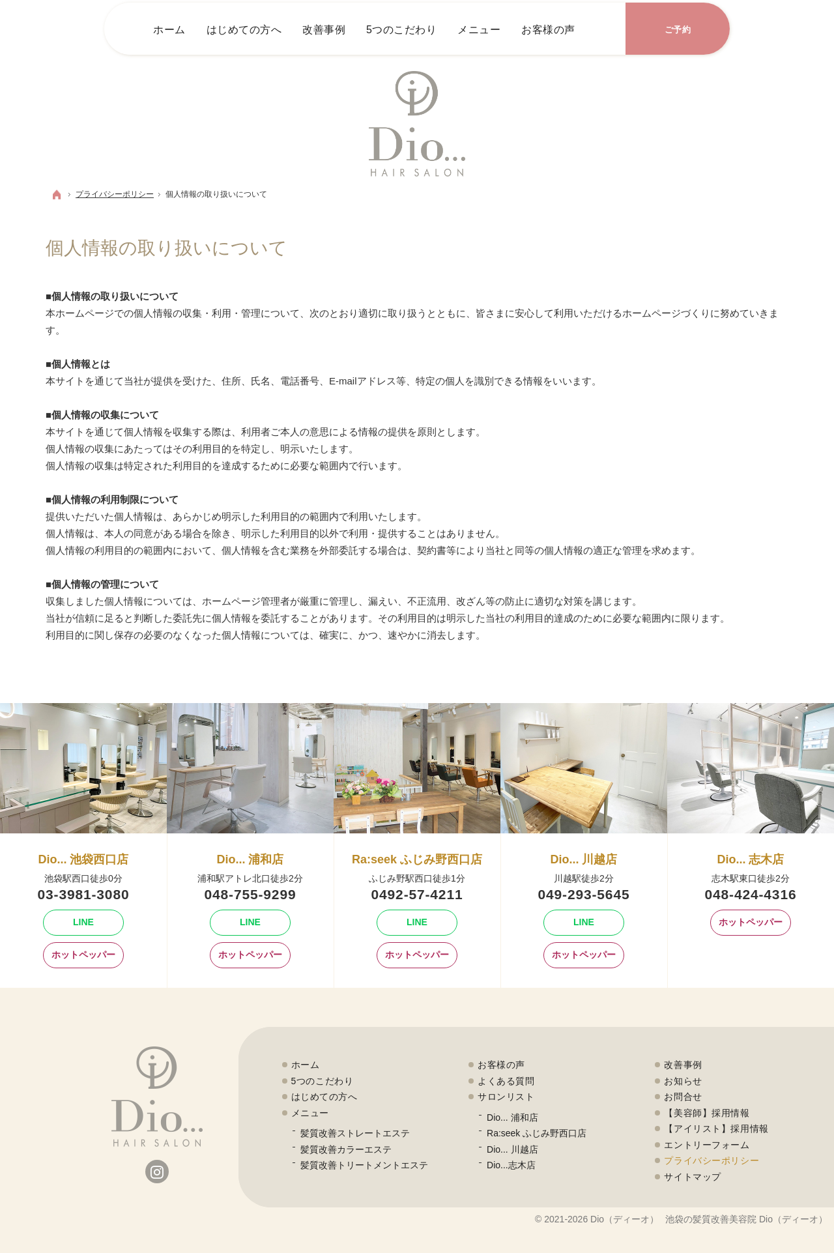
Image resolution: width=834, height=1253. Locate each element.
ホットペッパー (79, 955)
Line (68, 923)
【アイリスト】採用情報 (716, 1128)
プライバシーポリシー (711, 1160)
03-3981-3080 (84, 894)
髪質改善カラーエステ (346, 1149)
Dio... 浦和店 (512, 1117)
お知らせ (683, 1081)
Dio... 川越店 (512, 1149)
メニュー (310, 1113)
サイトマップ (692, 1177)
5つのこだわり (322, 1081)
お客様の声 (501, 1064)
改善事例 (683, 1064)
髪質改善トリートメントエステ (364, 1165)
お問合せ (683, 1096)
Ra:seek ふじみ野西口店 (536, 1133)
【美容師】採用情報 (706, 1113)
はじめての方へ (324, 1096)
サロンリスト (506, 1096)
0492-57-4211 (417, 894)
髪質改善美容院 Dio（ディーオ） (760, 1219)
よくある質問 (506, 1081)
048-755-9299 (250, 894)
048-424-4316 (751, 894)
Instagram (157, 1171)
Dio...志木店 (511, 1165)
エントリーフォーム (706, 1145)
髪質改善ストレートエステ (355, 1133)
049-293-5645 (584, 894)
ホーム (305, 1064)
